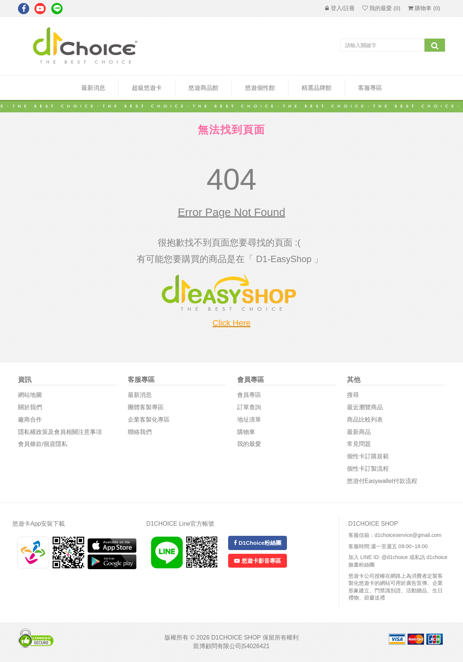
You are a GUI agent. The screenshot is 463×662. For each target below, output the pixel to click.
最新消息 (93, 88)
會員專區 (249, 395)
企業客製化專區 (149, 419)
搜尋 (353, 395)
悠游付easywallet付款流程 (382, 481)
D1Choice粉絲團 (257, 543)
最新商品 (359, 432)
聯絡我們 (140, 432)
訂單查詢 (249, 407)
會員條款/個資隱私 (42, 444)
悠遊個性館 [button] (260, 88)
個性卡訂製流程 (368, 468)
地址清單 (249, 419)
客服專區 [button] (370, 88)
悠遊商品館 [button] (203, 88)
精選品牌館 (317, 88)
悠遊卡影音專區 (257, 561)
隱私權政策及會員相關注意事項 (60, 432)
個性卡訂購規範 (368, 456)
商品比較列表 (365, 419)
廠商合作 (30, 419)
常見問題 (359, 444)
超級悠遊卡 (147, 88)
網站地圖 (30, 395)
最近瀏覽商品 (365, 407)
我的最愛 (249, 444)
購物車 (246, 432)
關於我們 (30, 407)
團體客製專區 (146, 407)
